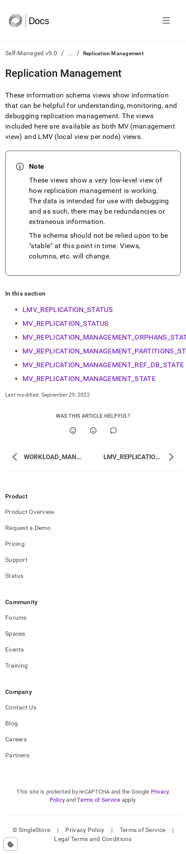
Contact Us (20, 707)
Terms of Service (98, 800)
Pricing (15, 543)
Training (16, 665)
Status (14, 575)
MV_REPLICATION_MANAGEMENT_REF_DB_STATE (103, 365)
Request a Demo (28, 527)
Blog (11, 723)
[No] (93, 430)
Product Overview (30, 511)
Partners (17, 755)
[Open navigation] (166, 21)
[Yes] (73, 430)
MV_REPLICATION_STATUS (65, 323)
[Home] (29, 21)
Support (16, 559)
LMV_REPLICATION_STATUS (67, 310)
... (70, 53)
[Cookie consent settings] (10, 844)
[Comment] (113, 430)
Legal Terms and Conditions (92, 838)
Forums (16, 617)
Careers (16, 739)
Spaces (15, 633)
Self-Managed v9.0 (31, 53)
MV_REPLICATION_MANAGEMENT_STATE (89, 379)
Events (14, 649)
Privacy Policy (84, 829)
